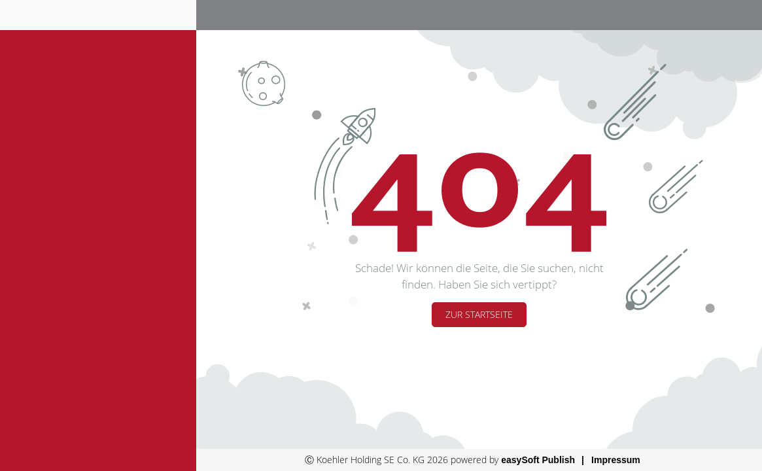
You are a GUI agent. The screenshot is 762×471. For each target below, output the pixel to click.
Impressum (615, 460)
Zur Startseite (479, 314)
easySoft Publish (538, 460)
